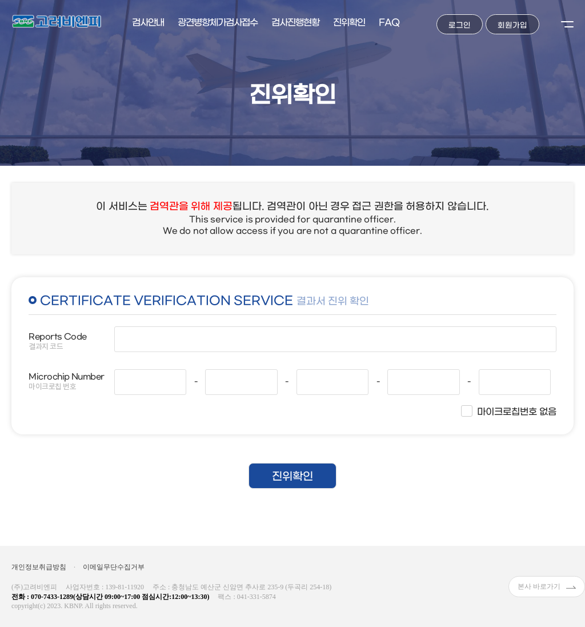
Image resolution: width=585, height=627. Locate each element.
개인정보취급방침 (38, 567)
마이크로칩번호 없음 (516, 411)
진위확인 (349, 22)
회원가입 (512, 25)
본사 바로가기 (547, 586)
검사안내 (148, 22)
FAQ (389, 22)
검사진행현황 (295, 22)
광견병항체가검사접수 (218, 22)
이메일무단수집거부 (114, 567)
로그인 (459, 25)
